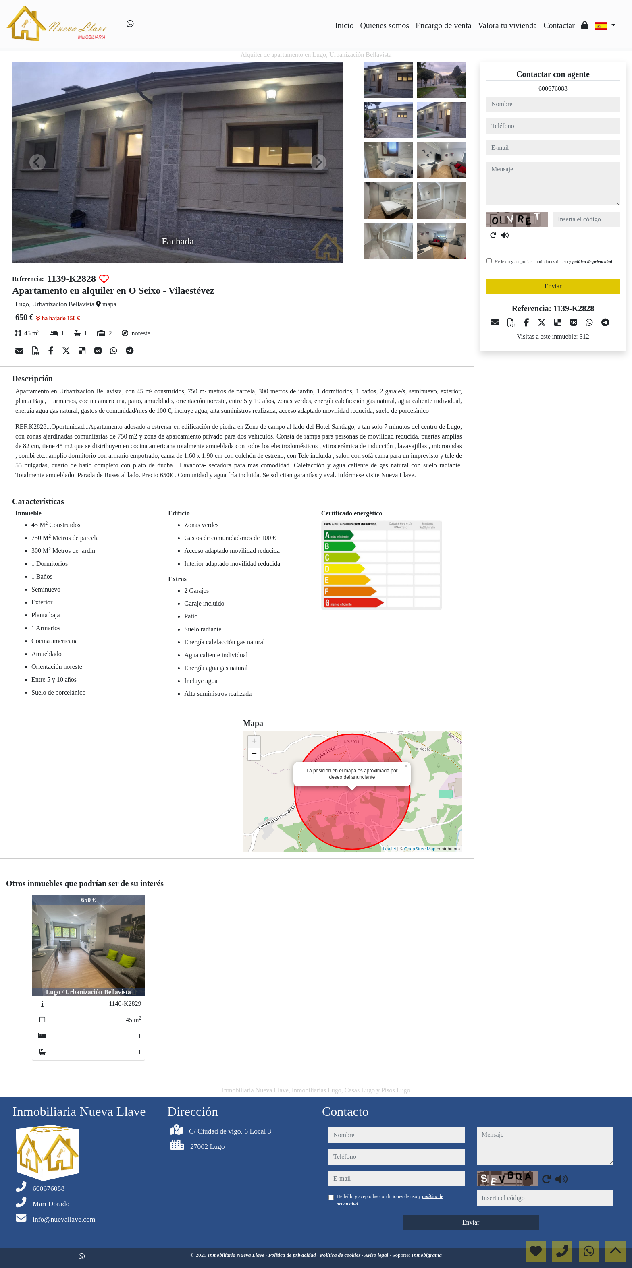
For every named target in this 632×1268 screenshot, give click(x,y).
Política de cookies (341, 1255)
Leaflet (389, 848)
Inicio (344, 25)
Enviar (553, 286)
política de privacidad (592, 261)
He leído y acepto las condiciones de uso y (553, 261)
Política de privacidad (292, 1255)
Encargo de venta (443, 25)
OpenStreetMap (420, 848)
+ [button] (254, 742)
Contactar (559, 25)
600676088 (553, 88)
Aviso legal (376, 1255)
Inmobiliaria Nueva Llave (237, 1255)
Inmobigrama (427, 1255)
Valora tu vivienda (507, 25)
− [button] (254, 754)
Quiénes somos (384, 25)
